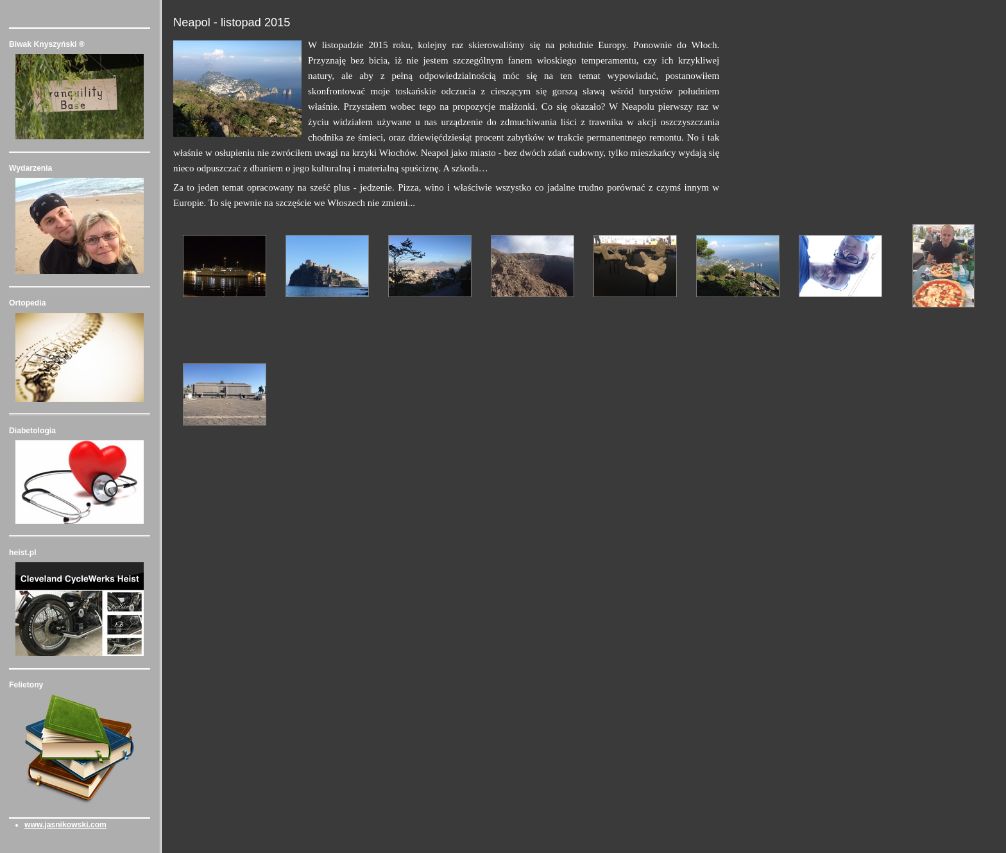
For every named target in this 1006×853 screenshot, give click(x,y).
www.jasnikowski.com (65, 824)
